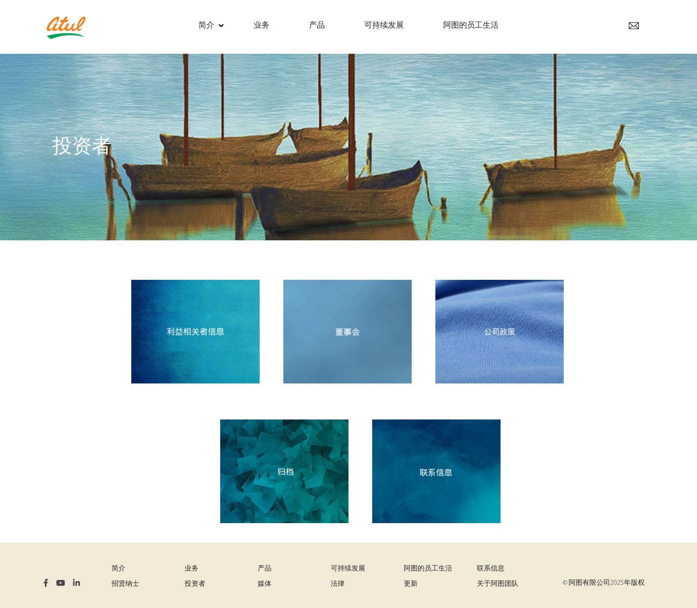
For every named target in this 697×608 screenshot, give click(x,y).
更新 (411, 584)
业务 (191, 568)
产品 (264, 568)
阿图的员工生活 (428, 568)
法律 (338, 584)
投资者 (195, 584)
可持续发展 (348, 568)
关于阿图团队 (497, 584)
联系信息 (490, 568)
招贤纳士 (125, 584)
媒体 (264, 584)
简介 (118, 568)
